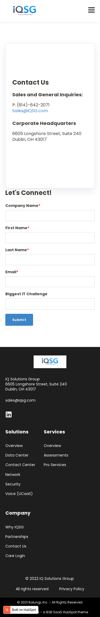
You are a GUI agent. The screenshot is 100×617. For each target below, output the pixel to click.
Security (13, 484)
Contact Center (20, 465)
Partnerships (16, 537)
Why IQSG (14, 527)
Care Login (15, 556)
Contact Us (15, 546)
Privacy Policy (71, 589)
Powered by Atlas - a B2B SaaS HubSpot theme (50, 612)
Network (12, 474)
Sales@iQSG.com (30, 111)
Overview (14, 446)
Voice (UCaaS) (19, 494)
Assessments (56, 455)
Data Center (17, 455)
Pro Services (55, 465)
